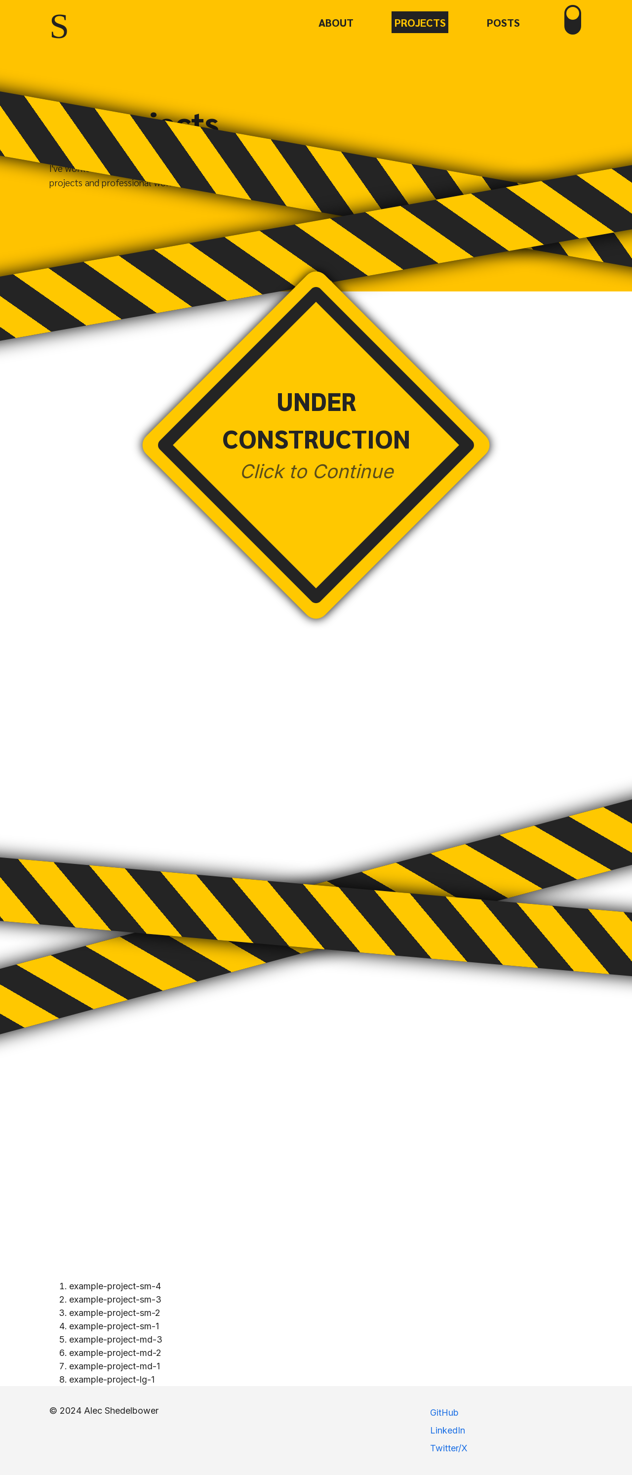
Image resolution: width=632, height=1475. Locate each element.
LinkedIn (447, 1430)
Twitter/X (449, 1448)
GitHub (444, 1412)
